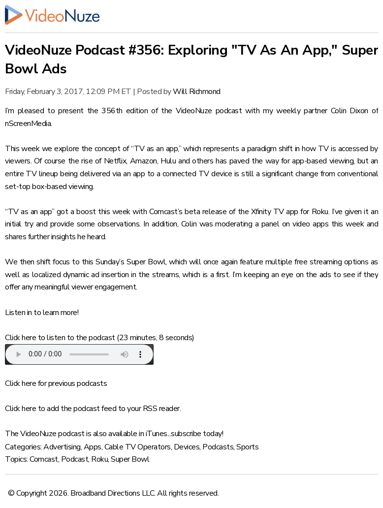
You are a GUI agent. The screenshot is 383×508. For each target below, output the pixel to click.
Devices (187, 447)
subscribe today (196, 433)
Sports (247, 447)
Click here (20, 337)
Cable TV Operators (137, 447)
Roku (99, 459)
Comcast (44, 459)
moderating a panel (247, 224)
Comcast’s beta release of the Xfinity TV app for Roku (238, 211)
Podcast (75, 459)
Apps (92, 447)
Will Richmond (197, 91)
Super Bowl (130, 459)
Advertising (62, 447)
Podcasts (217, 447)
